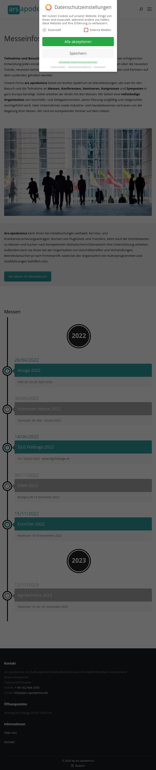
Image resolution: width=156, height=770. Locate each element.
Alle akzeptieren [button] (78, 41)
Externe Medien (97, 30)
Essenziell (51, 30)
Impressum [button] (99, 66)
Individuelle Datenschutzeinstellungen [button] (78, 62)
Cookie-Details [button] (58, 66)
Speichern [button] (77, 53)
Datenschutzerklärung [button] (79, 66)
